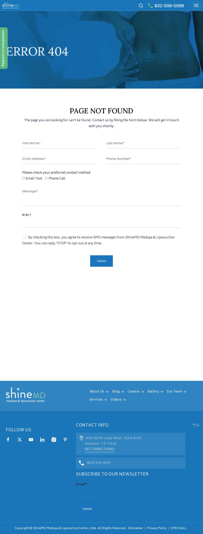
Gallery (153, 391)
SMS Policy (178, 528)
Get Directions (99, 449)
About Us (97, 391)
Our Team (174, 391)
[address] (101, 331)
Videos (116, 399)
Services (96, 399)
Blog (116, 391)
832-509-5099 (166, 5)
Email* (81, 484)
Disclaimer (135, 528)
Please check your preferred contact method (56, 173)
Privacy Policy (157, 528)
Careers (134, 391)
